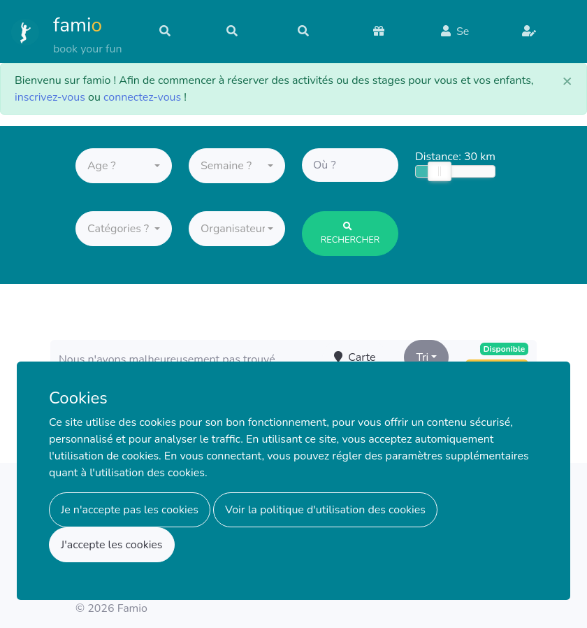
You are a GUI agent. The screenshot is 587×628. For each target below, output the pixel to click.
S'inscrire (544, 38)
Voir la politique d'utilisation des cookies (325, 510)
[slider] (439, 173)
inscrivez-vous (50, 97)
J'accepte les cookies (112, 544)
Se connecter (465, 38)
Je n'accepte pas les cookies (129, 510)
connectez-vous (142, 97)
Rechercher (350, 236)
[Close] (567, 80)
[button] (123, 167)
